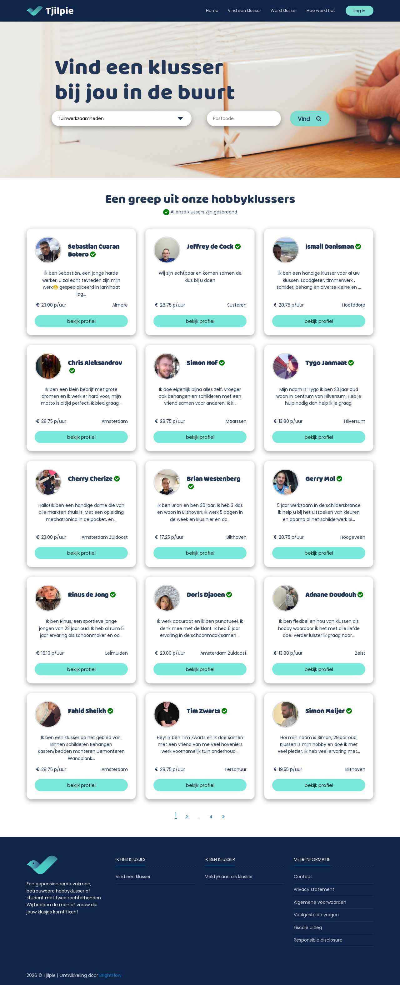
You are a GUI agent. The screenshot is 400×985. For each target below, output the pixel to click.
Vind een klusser (244, 10)
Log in (359, 11)
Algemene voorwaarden (320, 902)
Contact (303, 876)
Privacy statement (314, 889)
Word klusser (284, 10)
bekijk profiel (81, 321)
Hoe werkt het (321, 10)
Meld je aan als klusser (229, 876)
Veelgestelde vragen (316, 915)
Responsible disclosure (318, 940)
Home (212, 10)
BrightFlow (110, 975)
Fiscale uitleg (308, 927)
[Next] (223, 816)
